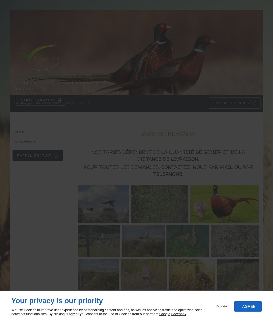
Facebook (178, 314)
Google (164, 314)
